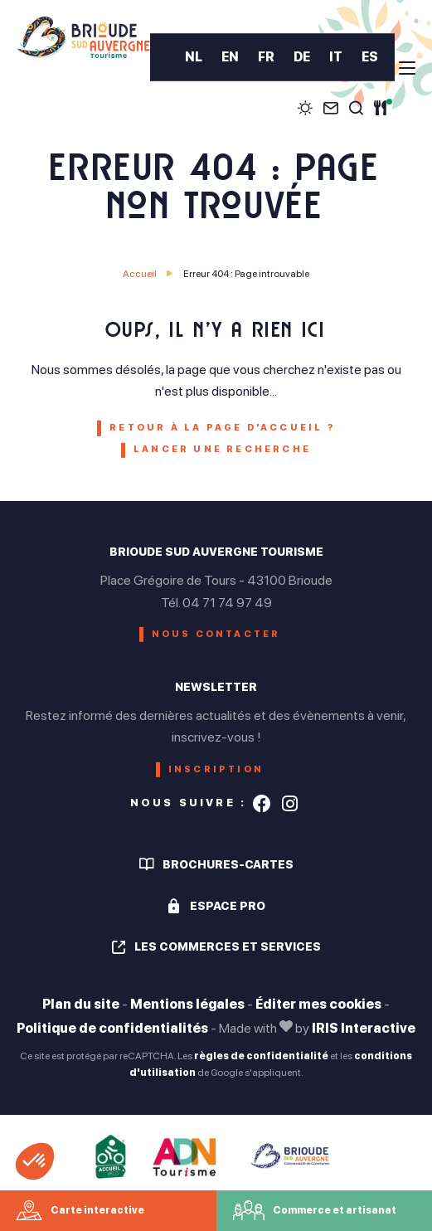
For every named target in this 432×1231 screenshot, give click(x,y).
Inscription (216, 769)
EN (230, 57)
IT (335, 57)
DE (302, 57)
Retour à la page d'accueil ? (222, 427)
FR (266, 57)
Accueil (140, 274)
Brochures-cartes (228, 864)
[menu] (407, 68)
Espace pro (227, 905)
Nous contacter (216, 634)
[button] (35, 1161)
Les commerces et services (227, 946)
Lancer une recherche (222, 449)
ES (370, 57)
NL (193, 57)
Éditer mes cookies (318, 1004)
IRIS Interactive (363, 1028)
